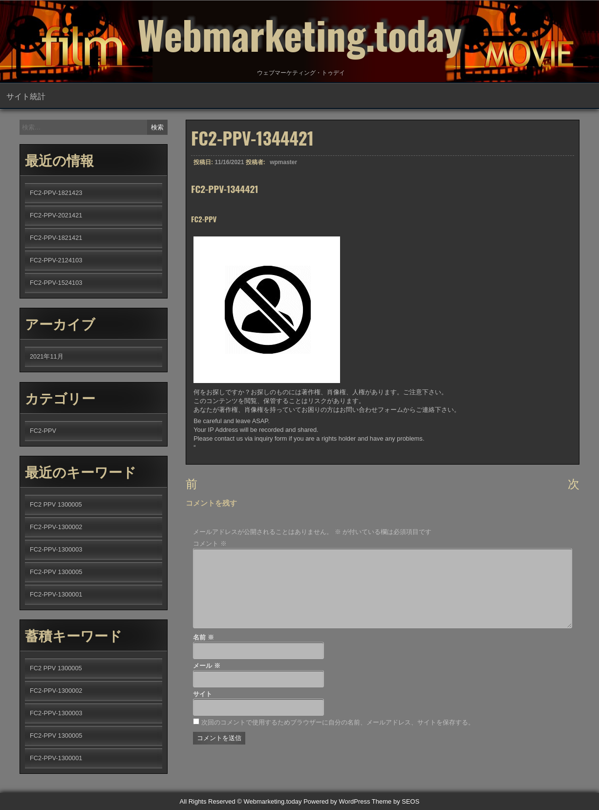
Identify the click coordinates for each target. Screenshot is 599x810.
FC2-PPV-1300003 (56, 549)
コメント (210, 543)
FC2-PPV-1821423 (56, 192)
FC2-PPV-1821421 (56, 237)
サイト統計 (25, 96)
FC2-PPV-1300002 (56, 527)
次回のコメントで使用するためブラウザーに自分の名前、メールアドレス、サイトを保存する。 (337, 722)
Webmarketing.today (299, 34)
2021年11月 (47, 356)
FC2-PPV (43, 430)
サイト (202, 694)
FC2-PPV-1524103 (56, 282)
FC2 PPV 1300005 (56, 504)
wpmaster (283, 162)
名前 (203, 637)
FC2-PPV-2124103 (56, 260)
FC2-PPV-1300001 (56, 594)
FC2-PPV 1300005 (56, 572)
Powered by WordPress (336, 801)
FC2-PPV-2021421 (56, 215)
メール (206, 665)
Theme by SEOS (396, 801)
